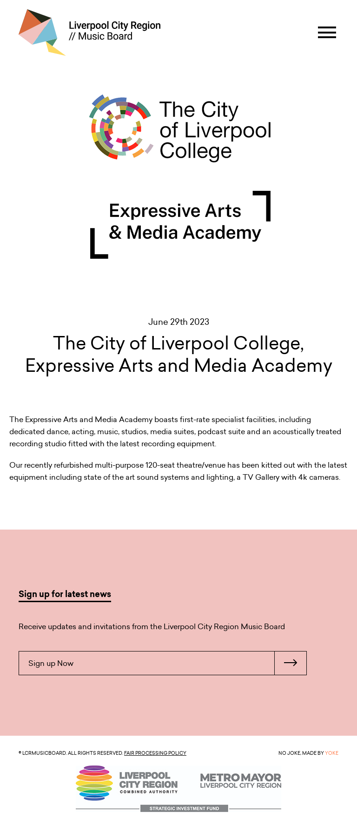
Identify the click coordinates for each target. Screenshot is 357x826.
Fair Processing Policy (155, 753)
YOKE (331, 753)
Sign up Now (167, 663)
